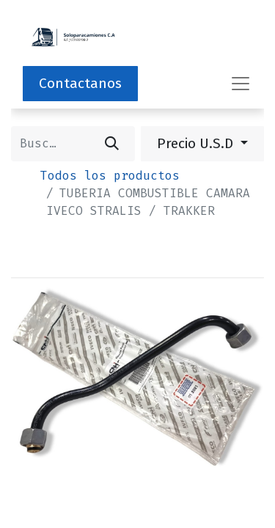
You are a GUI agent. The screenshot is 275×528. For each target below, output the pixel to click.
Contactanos (80, 83)
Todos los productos (110, 175)
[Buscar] (112, 143)
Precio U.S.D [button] (197, 143)
